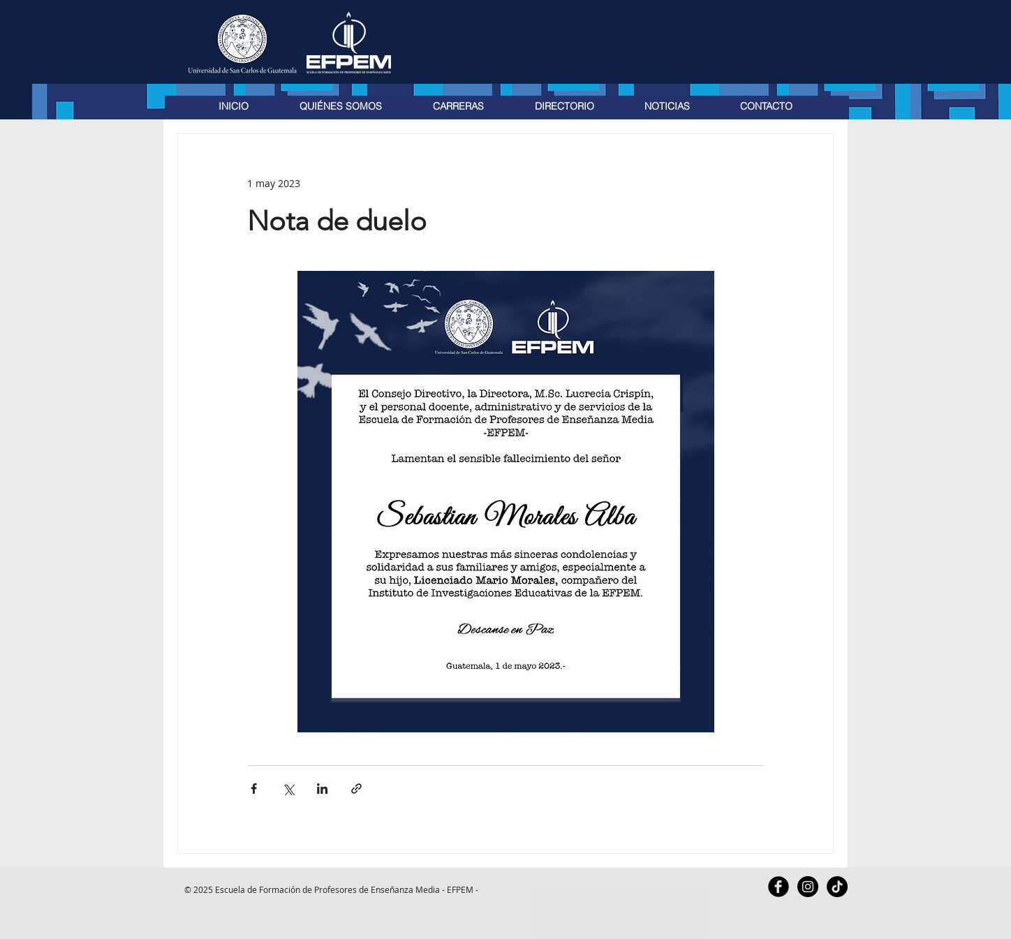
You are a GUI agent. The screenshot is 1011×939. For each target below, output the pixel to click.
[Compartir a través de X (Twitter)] (288, 788)
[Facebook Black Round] (778, 886)
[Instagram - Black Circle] (807, 886)
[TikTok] (837, 886)
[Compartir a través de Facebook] (253, 788)
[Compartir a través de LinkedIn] (322, 788)
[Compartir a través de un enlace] (356, 788)
